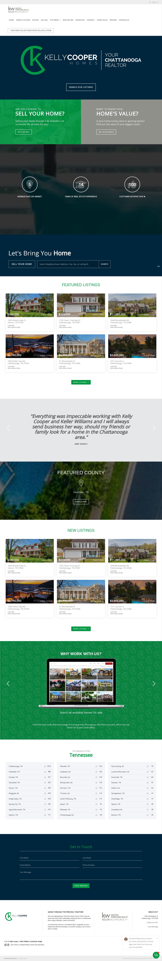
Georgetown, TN (118, 793)
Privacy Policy (127, 958)
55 (152, 782)
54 (152, 788)
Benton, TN (116, 815)
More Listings (81, 382)
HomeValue (124, 20)
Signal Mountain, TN (17, 809)
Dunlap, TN (13, 777)
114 (100, 793)
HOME (11, 20)
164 (100, 766)
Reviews (113, 20)
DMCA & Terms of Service (142, 958)
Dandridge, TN (117, 799)
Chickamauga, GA (67, 815)
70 (152, 766)
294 (49, 793)
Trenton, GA (65, 793)
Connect (91, 20)
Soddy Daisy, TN (15, 799)
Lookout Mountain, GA (120, 772)
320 (49, 782)
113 (100, 799)
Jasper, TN (64, 804)
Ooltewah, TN (14, 772)
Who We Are (68, 20)
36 (152, 815)
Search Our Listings (81, 87)
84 (101, 815)
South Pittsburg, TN (68, 799)
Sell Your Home (22, 264)
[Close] (157, 938)
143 (100, 777)
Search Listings (23, 20)
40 (152, 804)
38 (152, 809)
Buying (35, 20)
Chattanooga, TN (15, 766)
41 (152, 793)
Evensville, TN (116, 777)
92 (101, 809)
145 (100, 771)
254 (49, 799)
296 (49, 788)
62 (152, 771)
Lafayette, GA (65, 772)
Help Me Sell (24, 132)
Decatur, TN (116, 782)
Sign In (153, 2)
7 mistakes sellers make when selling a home (30, 30)
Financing (80, 20)
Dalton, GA (115, 788)
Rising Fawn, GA (66, 782)
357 (49, 777)
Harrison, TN (65, 788)
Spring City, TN (15, 804)
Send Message (81, 886)
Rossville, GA (65, 777)
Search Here (81, 502)
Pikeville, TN (65, 766)
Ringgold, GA (14, 793)
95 (101, 804)
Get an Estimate (106, 132)
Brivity (14, 958)
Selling (44, 20)
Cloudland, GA (116, 809)
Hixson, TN (13, 788)
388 (49, 771)
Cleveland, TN (14, 782)
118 (100, 782)
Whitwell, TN (65, 809)
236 (49, 804)
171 (49, 815)
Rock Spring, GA (117, 766)
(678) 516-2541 (153, 922)
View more (30, 305)
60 (152, 777)
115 (100, 788)
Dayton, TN (13, 815)
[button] (9, 428)
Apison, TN (115, 804)
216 (49, 809)
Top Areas (55, 20)
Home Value (102, 20)
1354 (49, 766)
